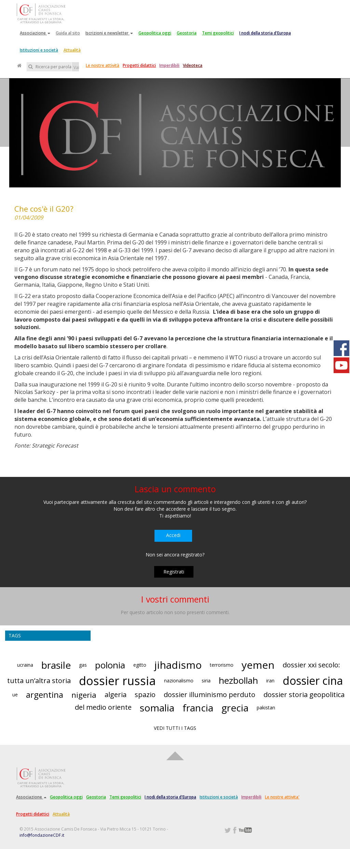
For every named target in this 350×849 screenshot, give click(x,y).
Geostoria (187, 33)
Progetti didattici (139, 65)
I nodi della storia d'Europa (265, 33)
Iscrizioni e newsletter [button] (109, 33)
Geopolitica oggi (154, 33)
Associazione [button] (35, 33)
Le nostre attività (102, 65)
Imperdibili (169, 65)
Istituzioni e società (39, 50)
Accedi (173, 535)
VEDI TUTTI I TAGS (175, 728)
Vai (76, 67)
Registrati (173, 571)
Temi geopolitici (218, 33)
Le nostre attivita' (282, 797)
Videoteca (192, 65)
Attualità (72, 50)
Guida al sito (68, 33)
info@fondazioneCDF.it (41, 835)
